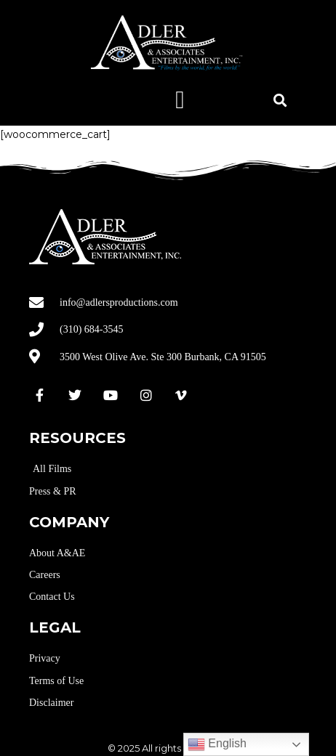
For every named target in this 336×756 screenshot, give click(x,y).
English (217, 744)
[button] (180, 99)
